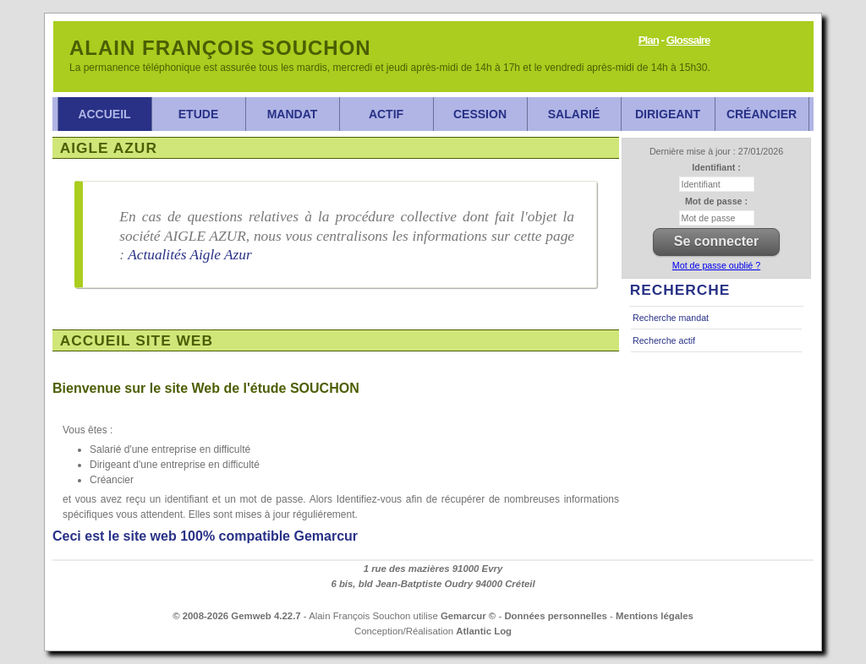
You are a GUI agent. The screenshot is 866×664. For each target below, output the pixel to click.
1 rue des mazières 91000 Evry (433, 568)
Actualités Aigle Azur (190, 255)
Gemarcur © (468, 616)
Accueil (104, 114)
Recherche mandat (671, 318)
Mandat (292, 114)
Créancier (761, 114)
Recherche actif (664, 340)
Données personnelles (555, 616)
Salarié (574, 114)
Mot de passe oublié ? (716, 265)
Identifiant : (716, 167)
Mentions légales (654, 616)
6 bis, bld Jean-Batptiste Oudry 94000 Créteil (432, 584)
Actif (386, 114)
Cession (480, 114)
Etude (198, 114)
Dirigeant (667, 114)
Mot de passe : (716, 201)
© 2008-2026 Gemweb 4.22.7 (237, 616)
